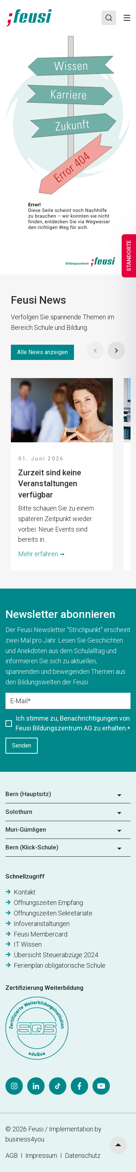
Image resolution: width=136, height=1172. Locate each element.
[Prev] (95, 350)
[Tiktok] (57, 1086)
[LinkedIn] (36, 1086)
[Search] (109, 18)
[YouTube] (101, 1086)
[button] (68, 796)
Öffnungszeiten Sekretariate (53, 913)
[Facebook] (79, 1086)
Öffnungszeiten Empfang (48, 902)
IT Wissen (28, 944)
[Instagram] (14, 1086)
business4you (24, 1139)
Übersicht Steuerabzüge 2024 (56, 955)
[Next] (116, 350)
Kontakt (25, 892)
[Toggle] (127, 17)
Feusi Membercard (40, 934)
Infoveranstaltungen (42, 923)
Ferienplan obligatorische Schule (60, 965)
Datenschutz (82, 1155)
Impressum (42, 1155)
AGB (11, 1155)
